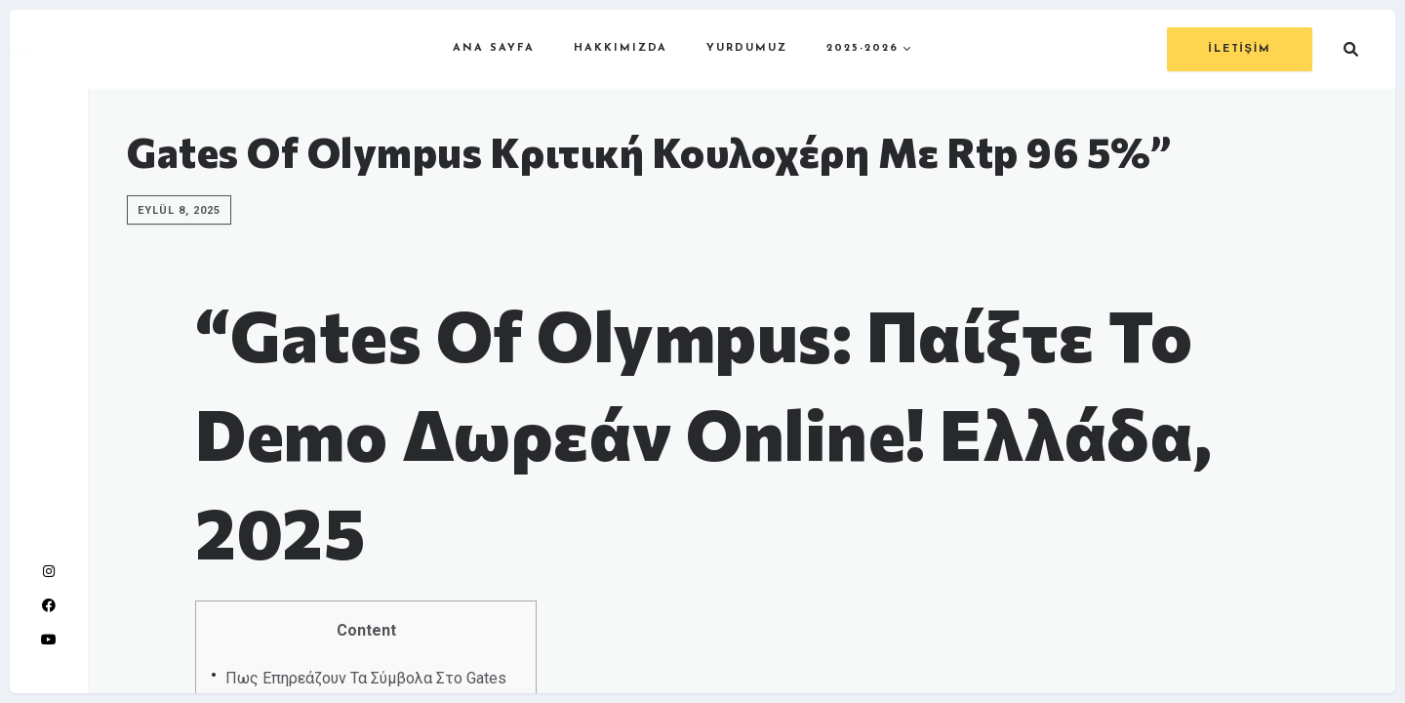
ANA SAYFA (494, 48)
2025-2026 (862, 48)
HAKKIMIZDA (620, 48)
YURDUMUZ (746, 48)
